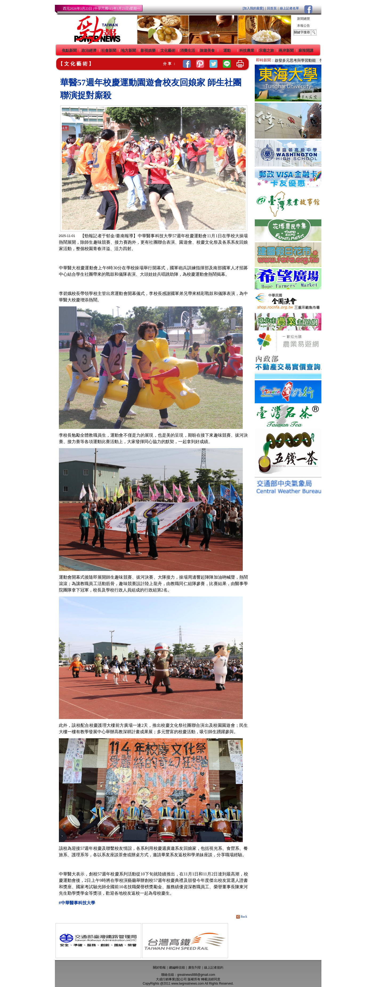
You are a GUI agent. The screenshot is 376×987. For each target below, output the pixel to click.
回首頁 (272, 8)
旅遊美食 (207, 50)
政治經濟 (89, 50)
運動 (227, 50)
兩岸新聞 (286, 50)
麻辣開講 (305, 50)
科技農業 (246, 50)
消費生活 (187, 50)
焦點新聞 (69, 50)
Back (242, 916)
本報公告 (303, 25)
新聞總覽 (303, 19)
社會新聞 (108, 50)
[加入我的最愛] (253, 8)
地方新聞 (128, 50)
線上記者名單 (289, 8)
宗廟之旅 (266, 50)
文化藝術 (167, 50)
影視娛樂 (148, 50)
